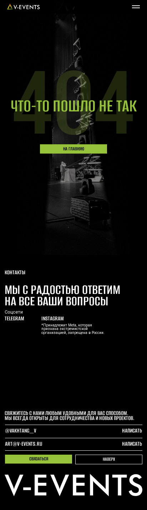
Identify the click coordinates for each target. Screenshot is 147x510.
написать (132, 444)
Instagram (52, 318)
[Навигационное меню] (136, 6)
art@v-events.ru (23, 444)
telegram (14, 318)
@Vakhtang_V (20, 430)
